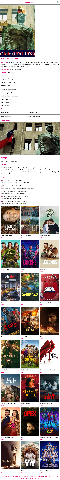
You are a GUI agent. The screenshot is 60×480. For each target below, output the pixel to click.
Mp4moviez (29, 2)
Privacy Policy (48, 476)
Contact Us (32, 476)
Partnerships (17, 476)
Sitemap (36, 478)
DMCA (31, 478)
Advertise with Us (7, 476)
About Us (25, 476)
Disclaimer (40, 476)
